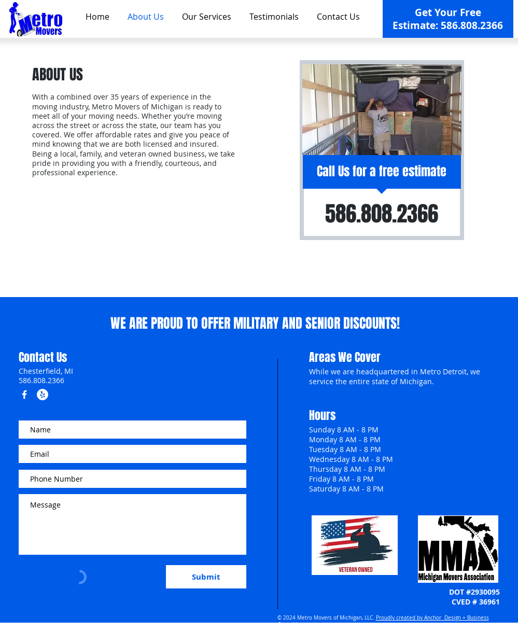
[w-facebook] (24, 394)
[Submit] (206, 576)
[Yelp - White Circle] (42, 394)
